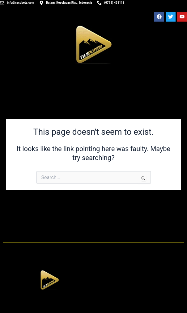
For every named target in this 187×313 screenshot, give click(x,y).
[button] (49, 303)
